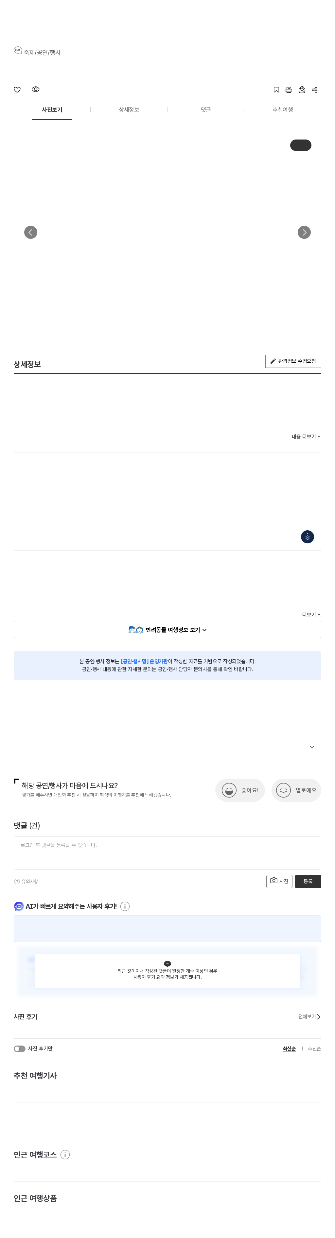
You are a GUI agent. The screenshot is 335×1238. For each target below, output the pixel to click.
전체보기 (309, 1016)
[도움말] (17, 881)
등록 (308, 881)
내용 (304, 437)
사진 (279, 880)
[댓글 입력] (167, 853)
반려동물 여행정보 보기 (173, 629)
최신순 (289, 1049)
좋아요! (249, 790)
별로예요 (306, 790)
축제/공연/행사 (42, 53)
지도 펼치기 (307, 536)
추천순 (314, 1049)
